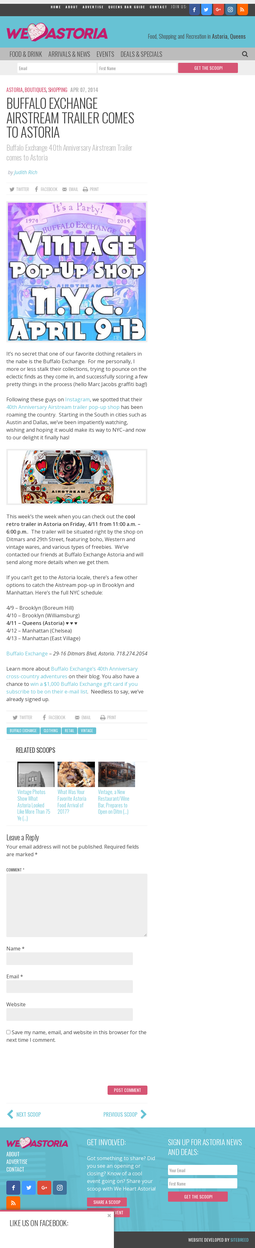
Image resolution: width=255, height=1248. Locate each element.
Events (105, 54)
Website (16, 1004)
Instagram (77, 399)
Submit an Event (108, 1212)
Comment (15, 869)
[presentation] (54, 1066)
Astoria (14, 90)
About (71, 6)
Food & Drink (25, 54)
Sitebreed (239, 1239)
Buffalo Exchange (27, 653)
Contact (158, 6)
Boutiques (35, 90)
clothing (51, 730)
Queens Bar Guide (126, 6)
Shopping (57, 90)
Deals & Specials (141, 54)
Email (14, 976)
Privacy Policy (70, 1239)
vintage (87, 730)
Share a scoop (107, 1202)
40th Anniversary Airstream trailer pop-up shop (63, 407)
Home (56, 6)
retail (69, 730)
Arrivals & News (69, 54)
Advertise (93, 6)
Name (15, 948)
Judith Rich (25, 172)
